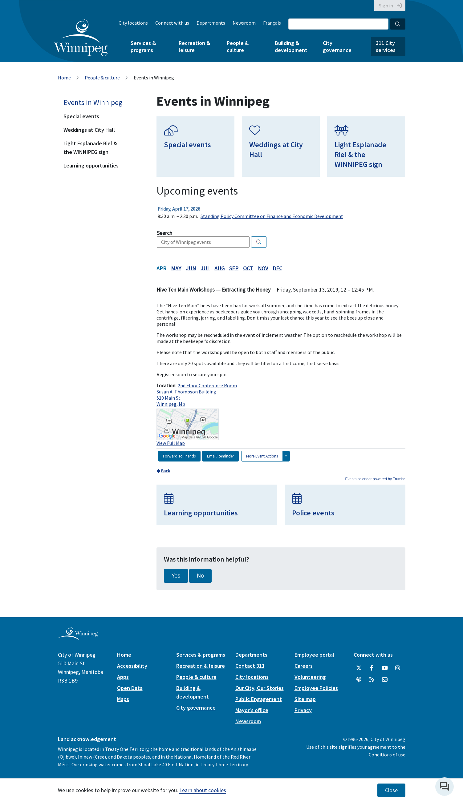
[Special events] (195, 146)
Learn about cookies (202, 790)
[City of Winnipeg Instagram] (397, 668)
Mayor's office (251, 710)
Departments (211, 23)
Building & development (291, 46)
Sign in (386, 5)
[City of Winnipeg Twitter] (359, 668)
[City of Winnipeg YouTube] (385, 668)
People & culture (238, 46)
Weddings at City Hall (89, 129)
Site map (305, 699)
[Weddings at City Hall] (281, 146)
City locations (133, 23)
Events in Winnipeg (93, 102)
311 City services (386, 46)
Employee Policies (316, 687)
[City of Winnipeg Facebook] (372, 668)
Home (64, 78)
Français (272, 23)
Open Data (130, 687)
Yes (176, 576)
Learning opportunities (91, 165)
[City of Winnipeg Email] (385, 680)
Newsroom (244, 23)
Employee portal (314, 654)
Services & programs (143, 46)
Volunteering (310, 676)
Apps (123, 676)
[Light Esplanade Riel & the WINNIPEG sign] (366, 146)
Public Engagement (258, 699)
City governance (337, 46)
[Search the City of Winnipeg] (338, 24)
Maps (123, 699)
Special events (81, 116)
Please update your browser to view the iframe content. (280, 212)
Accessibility (132, 665)
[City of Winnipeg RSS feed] (372, 680)
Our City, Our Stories (259, 687)
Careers (303, 665)
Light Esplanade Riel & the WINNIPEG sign (90, 147)
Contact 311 (250, 665)
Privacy (303, 710)
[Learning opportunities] (216, 505)
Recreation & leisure (194, 46)
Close (391, 790)
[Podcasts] (359, 680)
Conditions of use (387, 755)
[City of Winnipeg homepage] (78, 638)
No (200, 576)
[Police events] (345, 505)
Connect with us (172, 23)
